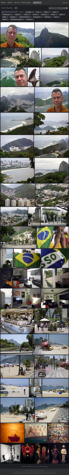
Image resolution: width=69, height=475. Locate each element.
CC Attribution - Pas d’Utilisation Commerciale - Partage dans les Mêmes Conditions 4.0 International (34, 473)
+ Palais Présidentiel (25, 17)
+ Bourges (13, 17)
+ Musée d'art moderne (17, 19)
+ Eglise (5, 17)
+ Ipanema (29, 19)
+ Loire (38, 12)
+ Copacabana (37, 17)
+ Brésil (55, 12)
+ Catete (54, 14)
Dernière (45, 466)
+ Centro (27, 14)
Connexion (65, 2)
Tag (8, 8)
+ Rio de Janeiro (7, 14)
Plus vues (17, 2)
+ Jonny (56, 17)
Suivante (40, 466)
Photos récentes (26, 2)
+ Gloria (62, 14)
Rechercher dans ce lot (10, 12)
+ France (36, 14)
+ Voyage (18, 14)
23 (36, 466)
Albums (3, 2)
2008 (16, 8)
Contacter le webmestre (39, 470)
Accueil (3, 8)
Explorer (9, 2)
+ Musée (5, 19)
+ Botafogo (48, 17)
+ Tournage (29, 12)
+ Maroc (47, 12)
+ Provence (44, 14)
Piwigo (31, 470)
